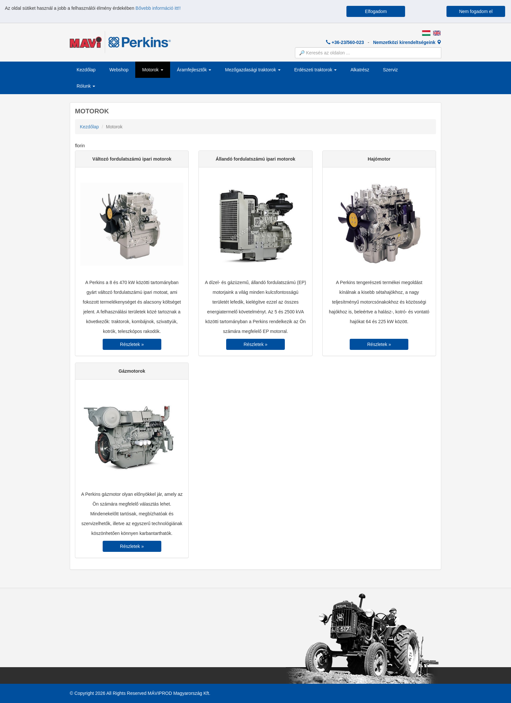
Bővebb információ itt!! (158, 8)
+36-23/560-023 (345, 42)
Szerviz (390, 69)
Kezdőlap (86, 69)
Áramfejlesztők (194, 69)
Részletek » (132, 344)
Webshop (118, 69)
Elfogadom (376, 11)
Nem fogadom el (476, 11)
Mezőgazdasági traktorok (252, 69)
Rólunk (86, 86)
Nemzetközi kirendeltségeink (407, 42)
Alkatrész (359, 69)
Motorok (152, 69)
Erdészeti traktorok (315, 69)
